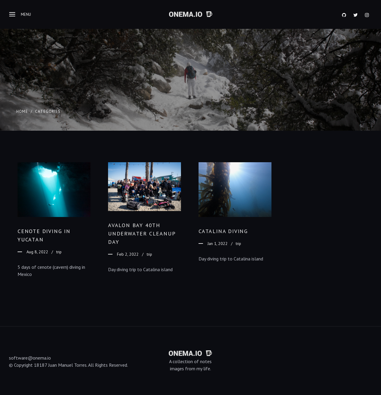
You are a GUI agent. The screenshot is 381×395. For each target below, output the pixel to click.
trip (59, 252)
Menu (20, 14)
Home (22, 111)
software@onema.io (30, 358)
